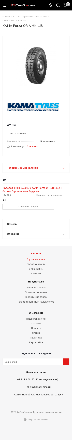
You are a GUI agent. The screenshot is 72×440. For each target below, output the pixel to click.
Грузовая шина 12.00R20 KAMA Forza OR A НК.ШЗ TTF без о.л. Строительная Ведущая (34, 189)
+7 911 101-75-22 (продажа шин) (37, 379)
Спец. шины (36, 268)
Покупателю (36, 281)
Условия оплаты (36, 287)
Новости (36, 328)
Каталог (36, 253)
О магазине (36, 312)
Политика (36, 337)
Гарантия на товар (36, 297)
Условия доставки (36, 292)
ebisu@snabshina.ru (39, 387)
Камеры (36, 273)
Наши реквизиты (36, 318)
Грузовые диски (36, 264)
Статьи (36, 332)
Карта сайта (36, 342)
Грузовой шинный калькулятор (36, 301)
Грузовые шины (36, 259)
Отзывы (36, 323)
